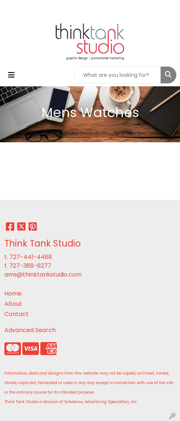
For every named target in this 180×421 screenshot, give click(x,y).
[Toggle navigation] (11, 75)
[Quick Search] (117, 75)
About (13, 304)
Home (13, 293)
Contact (16, 314)
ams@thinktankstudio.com (43, 274)
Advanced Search (30, 330)
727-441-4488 (31, 257)
